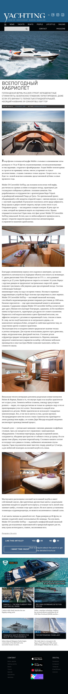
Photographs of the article (9, 533)
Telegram (55, 666)
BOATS (30, 24)
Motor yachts (12, 661)
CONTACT (43, 29)
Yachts (21, 24)
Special (10, 672)
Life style (50, 24)
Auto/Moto (11, 674)
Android (55, 672)
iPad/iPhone (56, 669)
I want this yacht (20, 549)
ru (49, 15)
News (12, 24)
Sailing (62, 24)
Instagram (55, 664)
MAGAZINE (60, 29)
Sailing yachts (12, 664)
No (50, 541)
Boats (9, 666)
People (40, 24)
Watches (10, 677)
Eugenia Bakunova (40, 106)
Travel (10, 669)
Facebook (55, 661)
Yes (34, 541)
